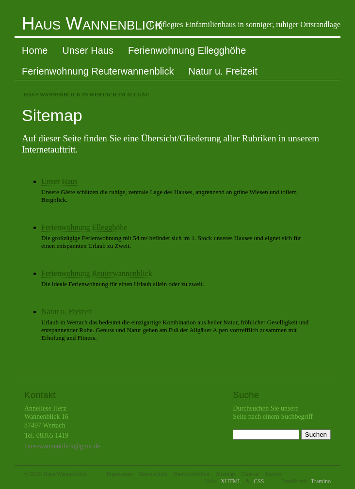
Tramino (321, 481)
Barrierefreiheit (192, 474)
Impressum (119, 474)
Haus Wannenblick (92, 23)
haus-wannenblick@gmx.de (62, 446)
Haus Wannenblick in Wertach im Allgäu (86, 94)
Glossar (250, 474)
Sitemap (225, 474)
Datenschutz (153, 474)
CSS (259, 481)
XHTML (231, 481)
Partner (273, 474)
